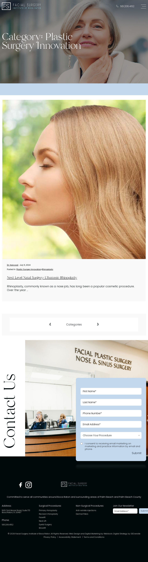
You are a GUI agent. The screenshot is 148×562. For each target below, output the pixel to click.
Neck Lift (42, 521)
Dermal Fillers (82, 514)
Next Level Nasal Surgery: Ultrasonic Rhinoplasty (42, 277)
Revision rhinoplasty (48, 514)
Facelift (42, 517)
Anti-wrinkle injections (86, 511)
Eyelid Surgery (45, 525)
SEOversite (135, 534)
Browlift (42, 528)
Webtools (108, 534)
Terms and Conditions (94, 537)
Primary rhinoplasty (48, 511)
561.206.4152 (7, 525)
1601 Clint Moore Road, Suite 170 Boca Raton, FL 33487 (16, 511)
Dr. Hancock (12, 265)
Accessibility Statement (70, 537)
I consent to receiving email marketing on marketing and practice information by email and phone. (112, 446)
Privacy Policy (50, 537)
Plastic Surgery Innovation (28, 269)
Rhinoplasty (47, 269)
